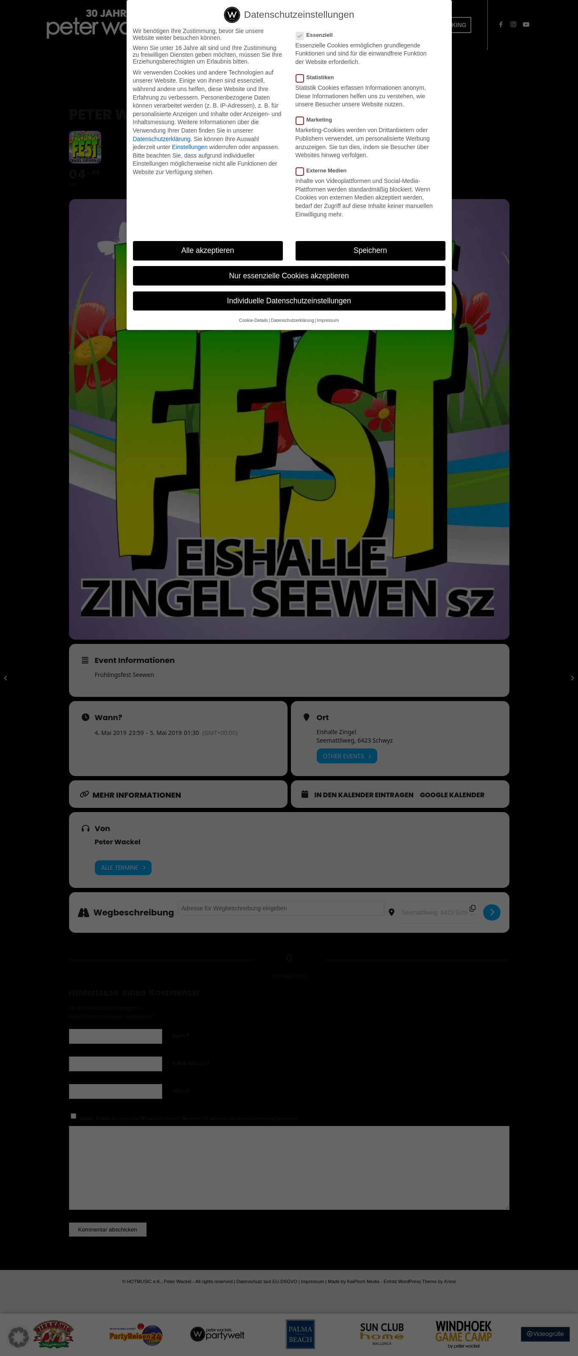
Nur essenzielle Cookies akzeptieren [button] (289, 276)
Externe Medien (325, 170)
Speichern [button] (370, 250)
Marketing (318, 119)
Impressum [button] (328, 320)
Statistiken (318, 77)
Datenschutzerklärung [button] (292, 320)
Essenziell (318, 35)
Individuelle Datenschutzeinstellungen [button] (289, 301)
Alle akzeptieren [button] (207, 250)
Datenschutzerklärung (162, 139)
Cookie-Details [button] (253, 320)
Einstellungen (189, 147)
